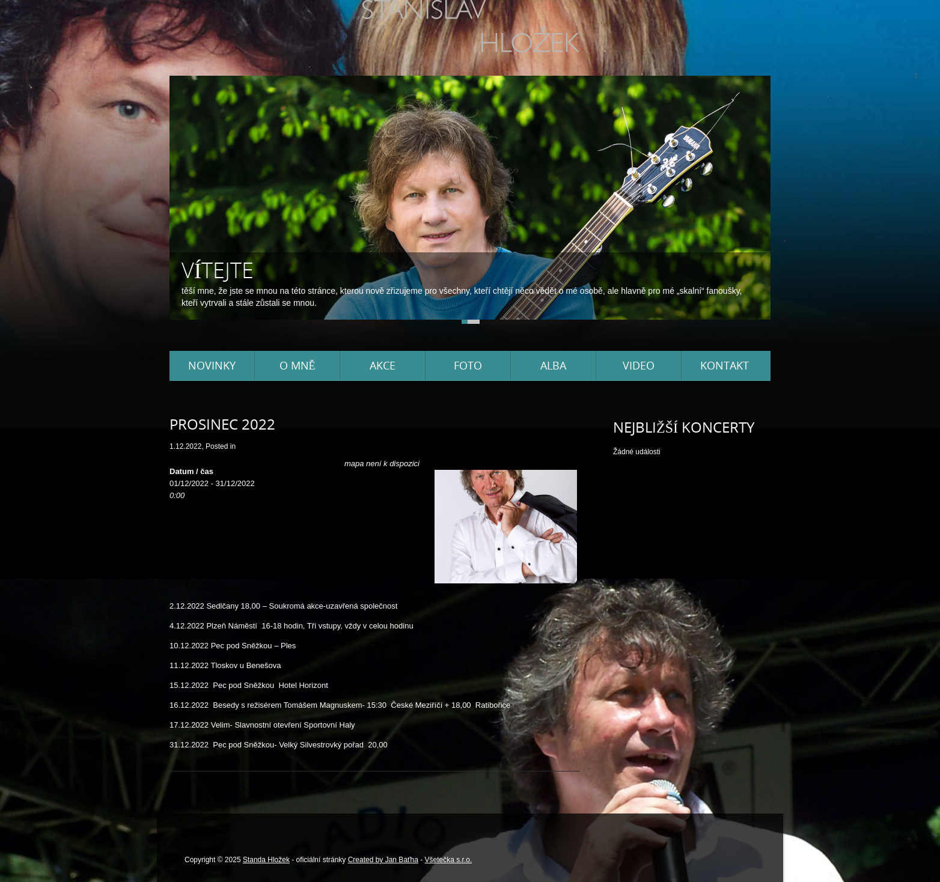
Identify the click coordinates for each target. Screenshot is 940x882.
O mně (297, 365)
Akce (382, 365)
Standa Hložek (266, 860)
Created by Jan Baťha (383, 860)
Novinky (212, 365)
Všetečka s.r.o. (448, 860)
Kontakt (724, 365)
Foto (468, 365)
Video (639, 365)
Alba (553, 365)
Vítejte (218, 270)
